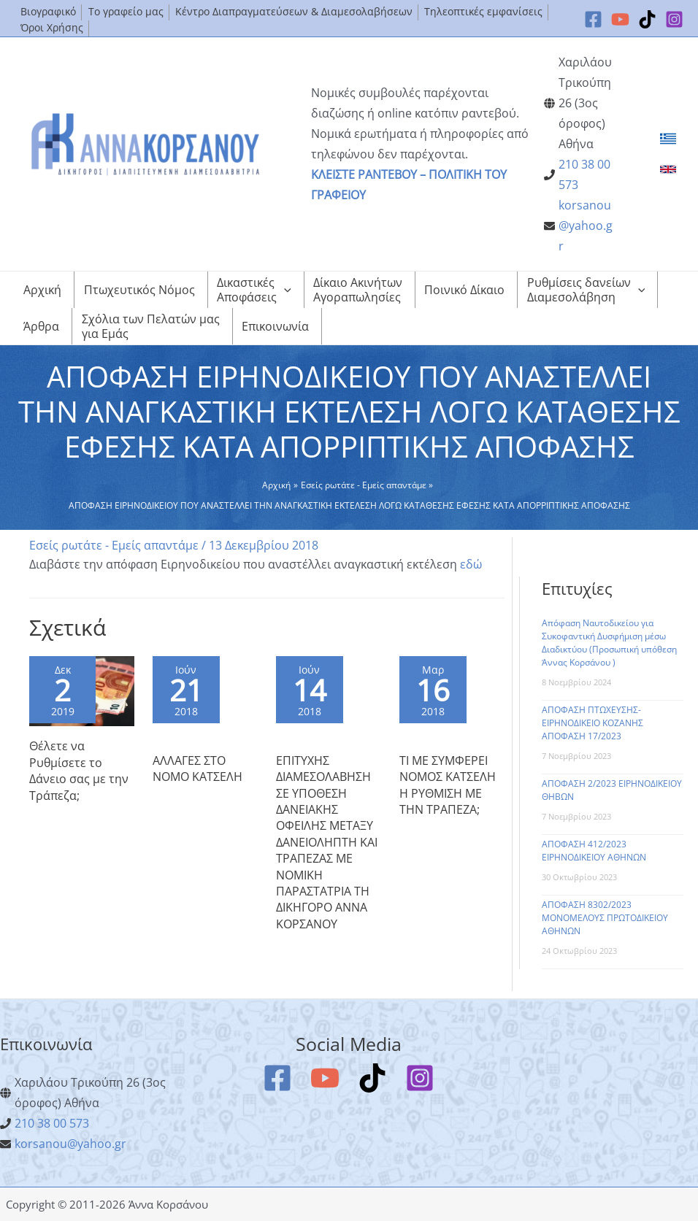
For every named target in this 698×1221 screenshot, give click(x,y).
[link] (668, 139)
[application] (284, 289)
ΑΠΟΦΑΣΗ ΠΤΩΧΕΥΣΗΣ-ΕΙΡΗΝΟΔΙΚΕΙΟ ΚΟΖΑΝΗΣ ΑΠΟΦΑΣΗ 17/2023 (592, 723)
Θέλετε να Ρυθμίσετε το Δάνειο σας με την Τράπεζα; (79, 770)
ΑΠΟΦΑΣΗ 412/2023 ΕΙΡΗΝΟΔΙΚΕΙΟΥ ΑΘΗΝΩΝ (594, 850)
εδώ (471, 564)
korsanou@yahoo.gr (586, 225)
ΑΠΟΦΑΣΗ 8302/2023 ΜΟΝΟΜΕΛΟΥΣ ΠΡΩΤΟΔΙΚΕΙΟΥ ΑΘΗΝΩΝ (605, 917)
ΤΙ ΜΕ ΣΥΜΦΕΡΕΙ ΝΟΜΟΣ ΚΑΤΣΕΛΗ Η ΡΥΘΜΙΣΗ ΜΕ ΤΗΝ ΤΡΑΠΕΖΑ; (447, 784)
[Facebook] (593, 19)
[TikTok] (647, 19)
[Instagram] (674, 19)
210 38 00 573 (52, 1123)
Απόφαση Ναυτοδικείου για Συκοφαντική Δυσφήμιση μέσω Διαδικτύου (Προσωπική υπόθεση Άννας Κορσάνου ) (609, 643)
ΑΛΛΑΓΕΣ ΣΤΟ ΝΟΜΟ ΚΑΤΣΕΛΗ (197, 768)
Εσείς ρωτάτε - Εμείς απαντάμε (114, 545)
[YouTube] (620, 19)
